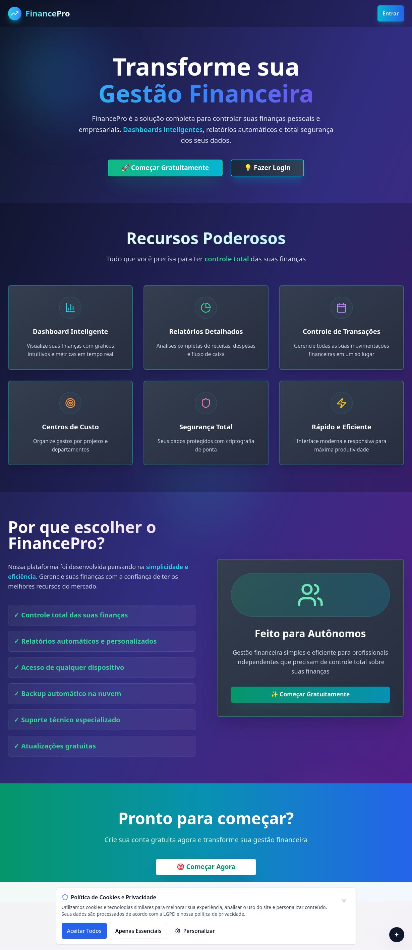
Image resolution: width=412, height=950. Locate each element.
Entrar (390, 13)
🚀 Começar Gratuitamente (163, 168)
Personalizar (195, 931)
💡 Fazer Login (269, 168)
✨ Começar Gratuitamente (310, 696)
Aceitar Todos (84, 931)
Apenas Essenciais (138, 931)
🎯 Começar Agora (206, 868)
